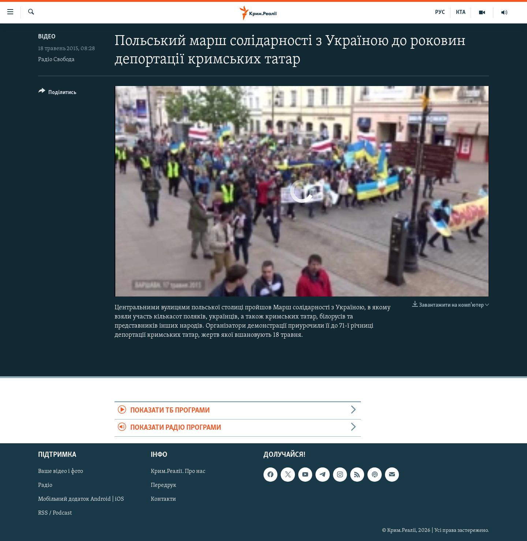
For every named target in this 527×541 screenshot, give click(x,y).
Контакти (163, 500)
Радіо (45, 486)
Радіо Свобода (56, 60)
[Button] (57, 93)
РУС (440, 12)
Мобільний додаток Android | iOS (81, 500)
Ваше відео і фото (60, 472)
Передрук (163, 486)
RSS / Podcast (55, 513)
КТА (461, 12)
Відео (47, 36)
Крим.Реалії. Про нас (178, 472)
